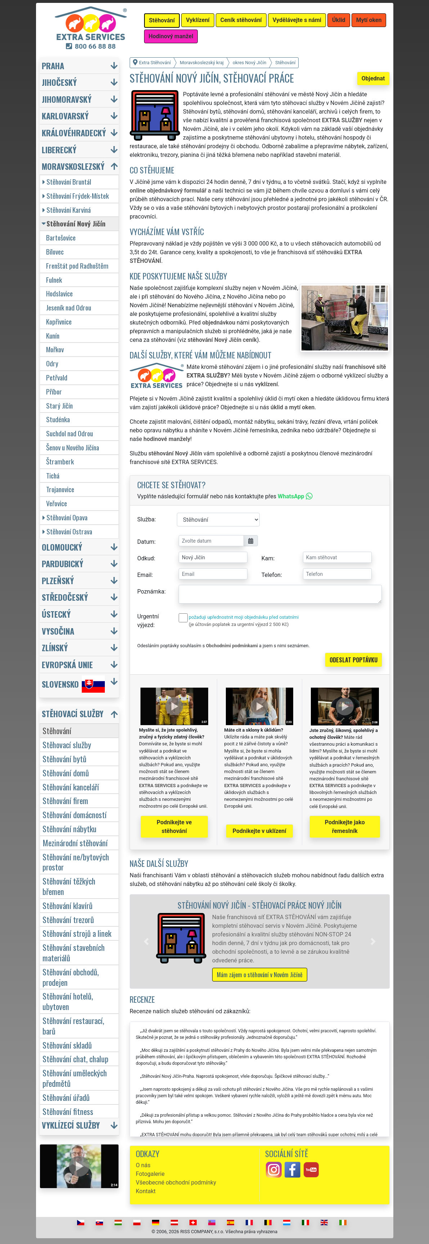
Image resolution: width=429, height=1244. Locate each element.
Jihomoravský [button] (66, 99)
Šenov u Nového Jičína (72, 447)
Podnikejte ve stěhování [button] (174, 826)
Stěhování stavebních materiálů (74, 952)
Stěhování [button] (162, 20)
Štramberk (60, 461)
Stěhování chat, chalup (75, 1058)
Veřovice (56, 503)
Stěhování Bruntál (67, 181)
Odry (52, 363)
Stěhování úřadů (66, 1097)
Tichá (52, 475)
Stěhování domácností (75, 814)
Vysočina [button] (58, 631)
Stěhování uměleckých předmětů (75, 1078)
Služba (146, 519)
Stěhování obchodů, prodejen (71, 977)
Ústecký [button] (56, 614)
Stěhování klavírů (68, 905)
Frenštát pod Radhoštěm (77, 265)
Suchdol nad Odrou (69, 433)
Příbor (54, 391)
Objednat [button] (373, 78)
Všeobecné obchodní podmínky (176, 1182)
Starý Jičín (59, 405)
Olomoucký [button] (62, 547)
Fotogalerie (150, 1173)
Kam (267, 558)
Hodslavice (59, 293)
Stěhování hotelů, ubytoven (68, 1001)
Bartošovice (61, 237)
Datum (145, 541)
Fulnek (54, 279)
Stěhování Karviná (67, 209)
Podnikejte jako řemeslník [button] (345, 826)
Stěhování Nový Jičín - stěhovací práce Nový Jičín (259, 905)
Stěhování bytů (64, 758)
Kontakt (146, 1191)
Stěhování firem (65, 800)
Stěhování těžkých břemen (69, 886)
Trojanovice (60, 489)
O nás (143, 1165)
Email (144, 575)
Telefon (271, 575)
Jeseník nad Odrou (68, 307)
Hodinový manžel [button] (171, 36)
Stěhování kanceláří (71, 787)
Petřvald (56, 377)
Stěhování (57, 730)
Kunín (52, 335)
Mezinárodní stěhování (75, 842)
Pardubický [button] (62, 563)
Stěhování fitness (68, 1111)
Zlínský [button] (55, 647)
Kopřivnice (59, 321)
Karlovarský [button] (65, 116)
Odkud (145, 558)
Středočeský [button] (65, 597)
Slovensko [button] (73, 684)
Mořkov (55, 349)
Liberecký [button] (59, 149)
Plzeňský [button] (58, 580)
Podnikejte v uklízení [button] (259, 831)
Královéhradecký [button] (74, 132)
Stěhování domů (66, 772)
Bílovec (55, 251)
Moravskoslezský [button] (73, 166)
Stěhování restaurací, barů (73, 1025)
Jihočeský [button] (59, 82)
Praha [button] (53, 65)
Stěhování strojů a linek (77, 933)
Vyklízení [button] (198, 20)
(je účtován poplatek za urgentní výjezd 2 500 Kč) (239, 624)
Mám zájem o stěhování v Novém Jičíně (260, 974)
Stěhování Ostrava (67, 531)
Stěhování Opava (65, 517)
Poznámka (150, 591)
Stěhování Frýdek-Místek (76, 195)
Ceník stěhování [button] (241, 20)
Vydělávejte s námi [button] (297, 20)
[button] (146, 941)
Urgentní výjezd (148, 620)
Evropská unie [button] (67, 664)
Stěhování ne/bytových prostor (76, 862)
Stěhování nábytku (70, 828)
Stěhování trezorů (68, 919)
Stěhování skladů (67, 1045)
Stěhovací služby (67, 744)
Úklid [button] (338, 20)
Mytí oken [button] (369, 20)
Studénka (58, 419)
